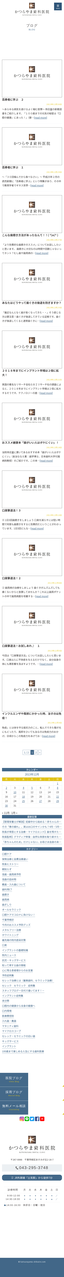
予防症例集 (8, 975)
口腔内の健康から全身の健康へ (18, 1005)
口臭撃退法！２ (11, 578)
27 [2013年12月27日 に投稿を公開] (40, 801)
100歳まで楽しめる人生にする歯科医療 (23, 1051)
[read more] (40, 117)
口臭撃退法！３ (11, 510)
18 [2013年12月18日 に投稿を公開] (23, 796)
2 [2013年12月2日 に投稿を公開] (6, 787)
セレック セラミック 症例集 (18, 985)
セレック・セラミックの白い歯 (18, 1036)
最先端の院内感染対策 (14, 940)
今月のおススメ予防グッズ (16, 924)
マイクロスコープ (11, 1031)
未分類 (5, 1000)
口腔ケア (6, 854)
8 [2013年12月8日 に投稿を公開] (57, 787)
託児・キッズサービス (14, 960)
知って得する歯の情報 (14, 965)
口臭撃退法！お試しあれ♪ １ (21, 646)
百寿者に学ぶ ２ (13, 99)
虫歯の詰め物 (9, 879)
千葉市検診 (8, 919)
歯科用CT (7, 889)
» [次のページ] (39, 752)
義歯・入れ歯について (14, 884)
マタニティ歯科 (10, 1026)
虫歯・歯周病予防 (11, 874)
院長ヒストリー (10, 864)
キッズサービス (10, 1041)
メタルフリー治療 (11, 930)
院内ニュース (9, 955)
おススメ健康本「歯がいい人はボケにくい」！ (30, 442)
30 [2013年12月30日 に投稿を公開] (6, 805)
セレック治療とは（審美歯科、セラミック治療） (28, 980)
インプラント (9, 1046)
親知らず (6, 869)
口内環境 (6, 1010)
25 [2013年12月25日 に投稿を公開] (23, 801)
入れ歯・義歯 (9, 1021)
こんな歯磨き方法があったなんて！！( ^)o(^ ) (30, 235)
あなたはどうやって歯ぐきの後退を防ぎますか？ (31, 303)
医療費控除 (8, 1016)
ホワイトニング (10, 935)
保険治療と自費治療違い (15, 859)
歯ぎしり (6, 904)
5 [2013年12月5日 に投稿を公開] (32, 787)
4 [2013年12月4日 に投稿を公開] (23, 787)
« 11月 (6, 813)
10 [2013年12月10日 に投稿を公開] (15, 792)
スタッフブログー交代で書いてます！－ (23, 990)
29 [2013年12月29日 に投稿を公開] (57, 801)
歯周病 (5, 899)
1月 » (14, 813)
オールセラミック (11, 909)
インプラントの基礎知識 (15, 950)
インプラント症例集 (12, 995)
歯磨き (5, 894)
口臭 (4, 945)
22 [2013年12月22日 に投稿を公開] (57, 796)
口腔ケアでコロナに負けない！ (18, 914)
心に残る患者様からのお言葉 (17, 970)
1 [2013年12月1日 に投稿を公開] (57, 783)
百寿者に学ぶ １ (13, 167)
